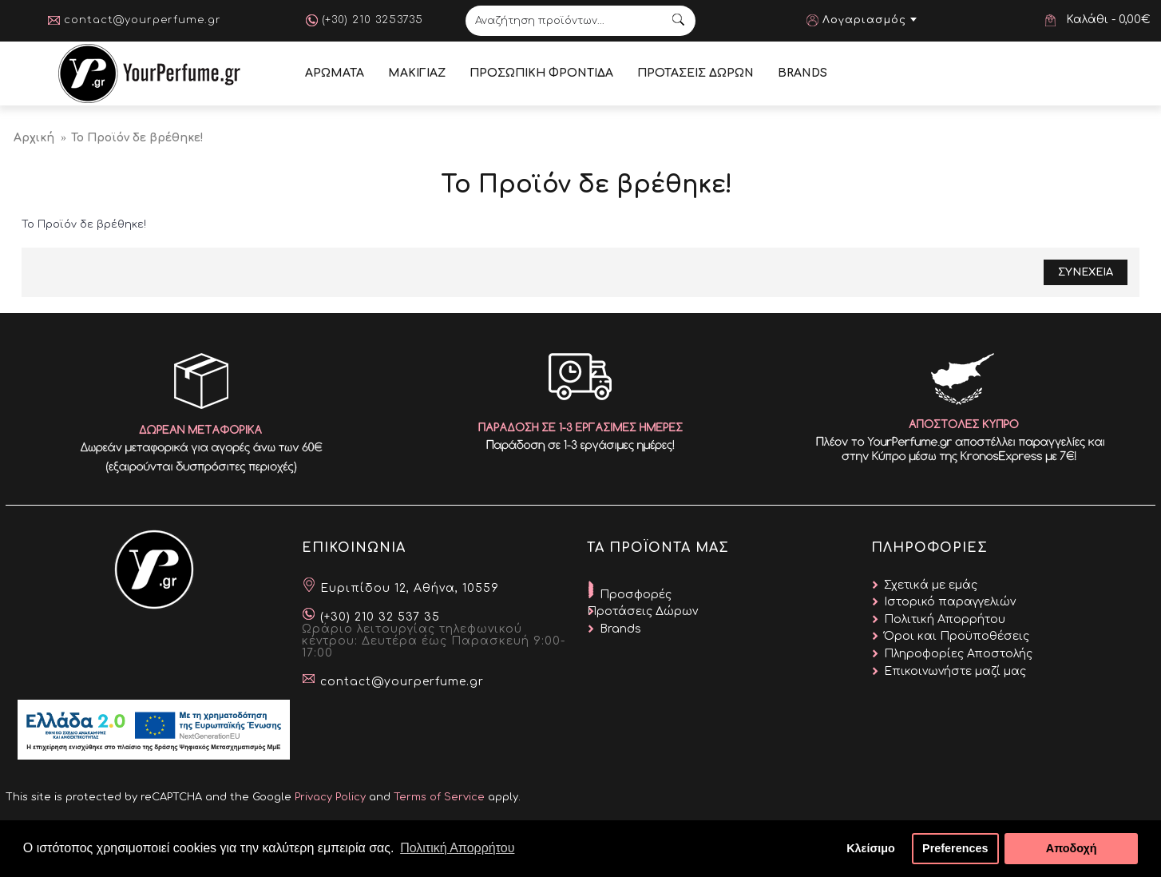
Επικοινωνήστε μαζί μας (955, 671)
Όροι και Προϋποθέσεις (956, 636)
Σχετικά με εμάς (930, 585)
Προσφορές (636, 595)
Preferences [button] (955, 848)
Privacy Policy (330, 797)
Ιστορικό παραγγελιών (950, 602)
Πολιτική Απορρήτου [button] (457, 848)
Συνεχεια (1085, 272)
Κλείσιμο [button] (870, 848)
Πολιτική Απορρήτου (944, 619)
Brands (620, 629)
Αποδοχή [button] (1071, 848)
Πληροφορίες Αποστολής (958, 654)
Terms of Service (439, 797)
